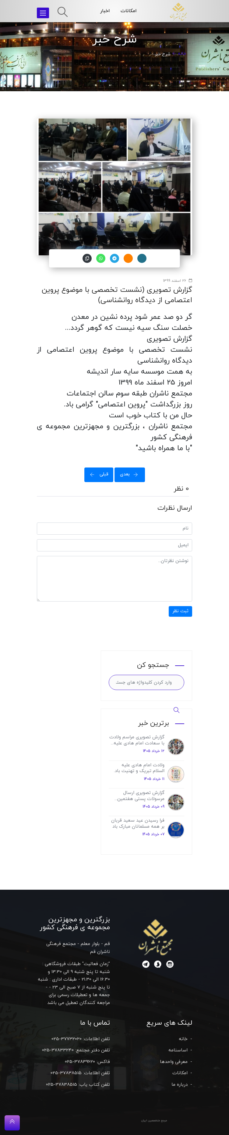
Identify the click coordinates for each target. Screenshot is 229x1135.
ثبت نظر (180, 611)
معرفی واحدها (174, 1062)
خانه (182, 54)
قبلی (97, 474)
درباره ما (179, 1085)
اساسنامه (178, 1050)
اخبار (105, 11)
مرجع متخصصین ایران (154, 1121)
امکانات (129, 11)
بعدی (131, 474)
